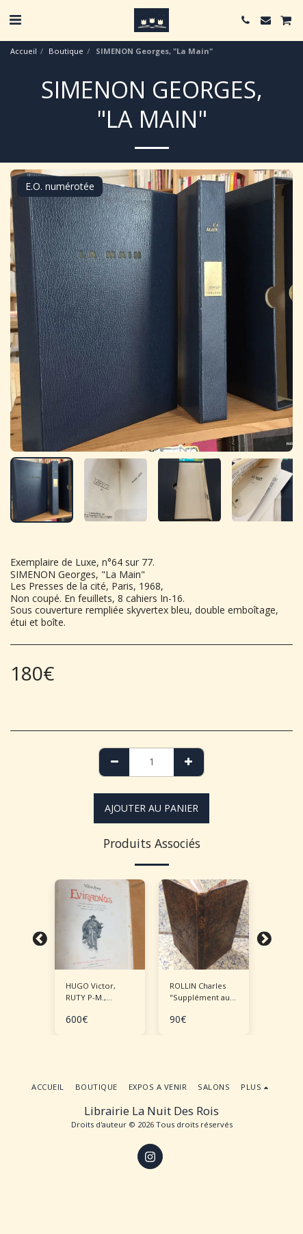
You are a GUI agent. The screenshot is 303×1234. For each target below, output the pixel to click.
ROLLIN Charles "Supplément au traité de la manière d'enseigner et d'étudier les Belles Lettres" (200, 992)
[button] (15, 19)
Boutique (66, 51)
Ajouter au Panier (151, 807)
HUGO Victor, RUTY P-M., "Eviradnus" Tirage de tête (99, 992)
